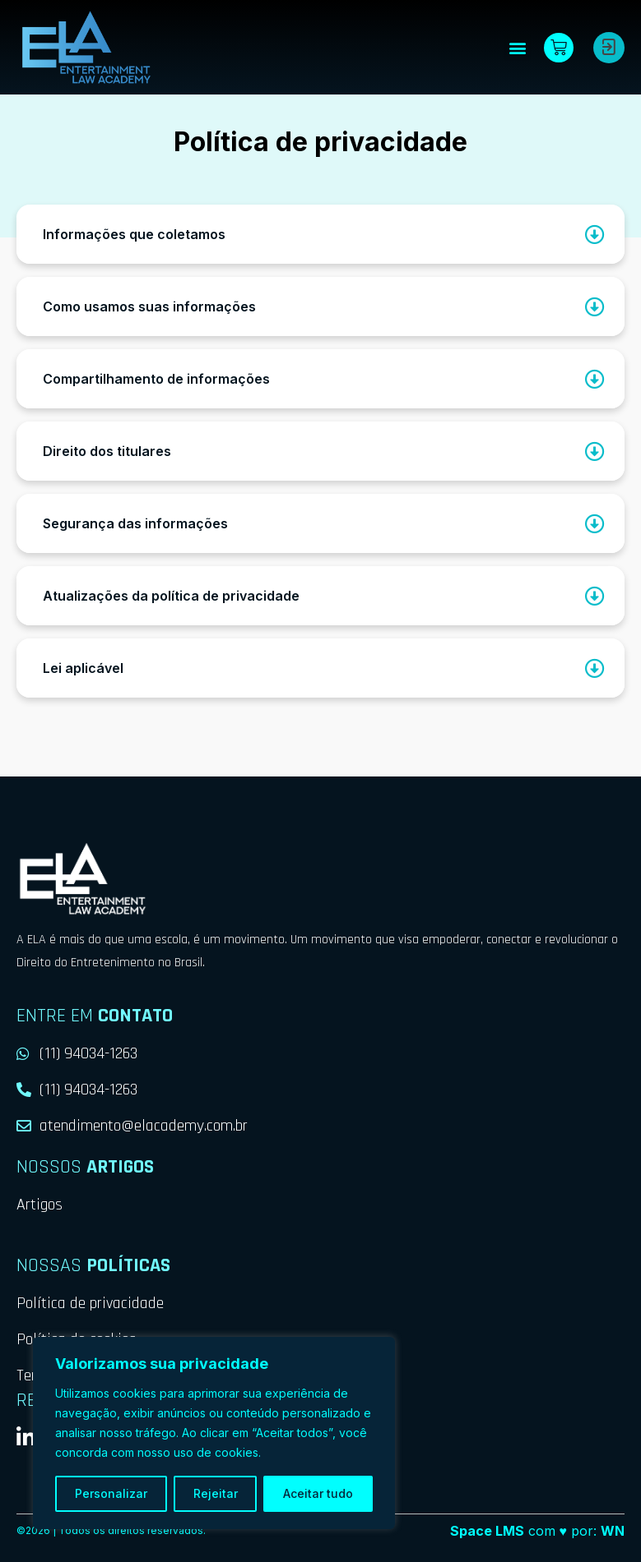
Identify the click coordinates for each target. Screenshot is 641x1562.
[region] (214, 1433)
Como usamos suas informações (149, 306)
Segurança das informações (135, 523)
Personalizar (111, 1493)
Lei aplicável (83, 668)
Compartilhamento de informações (156, 379)
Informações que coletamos (134, 234)
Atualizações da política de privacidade (171, 595)
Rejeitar (215, 1493)
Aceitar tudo (318, 1493)
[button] (517, 47)
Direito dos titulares (107, 451)
